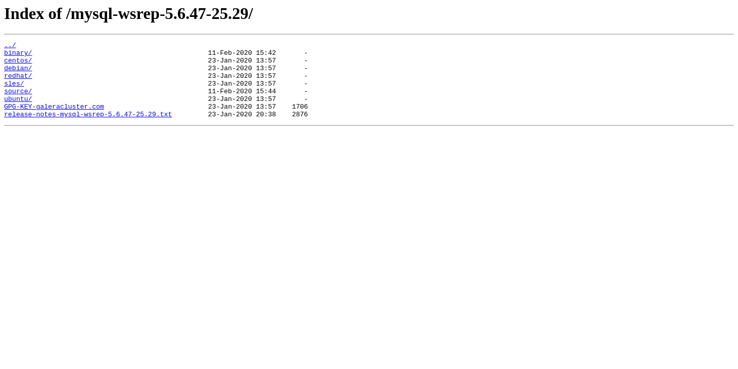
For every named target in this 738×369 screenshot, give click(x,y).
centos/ (18, 64)
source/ (18, 101)
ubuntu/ (18, 110)
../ (10, 46)
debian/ (18, 73)
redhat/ (18, 83)
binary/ (18, 55)
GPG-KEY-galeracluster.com (54, 120)
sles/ (14, 92)
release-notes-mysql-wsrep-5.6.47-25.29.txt (88, 129)
